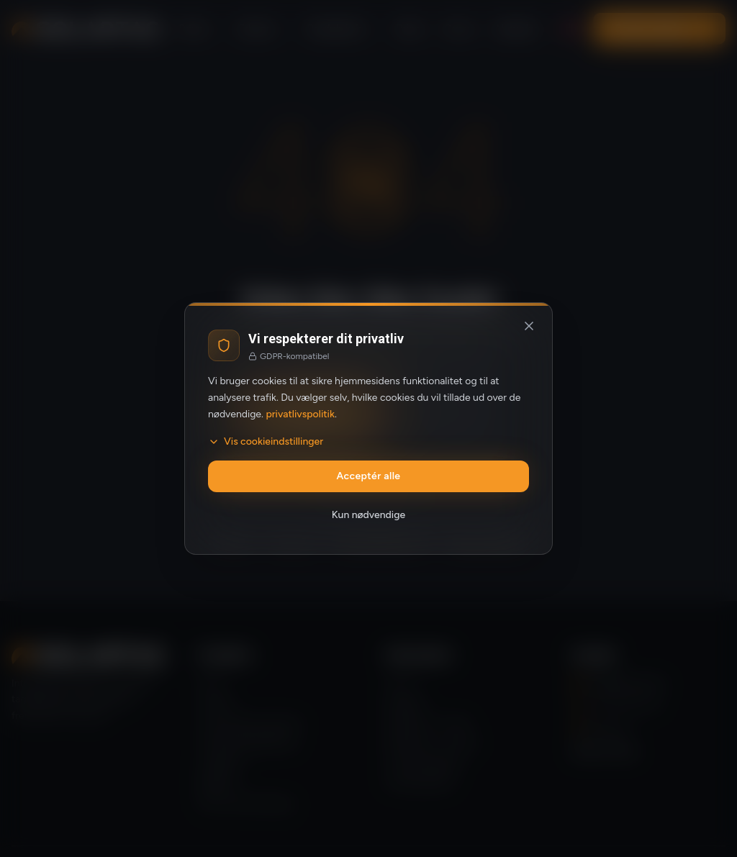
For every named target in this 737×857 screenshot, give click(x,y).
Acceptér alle (369, 476)
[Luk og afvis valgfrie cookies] (529, 325)
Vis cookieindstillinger (265, 441)
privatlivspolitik (300, 414)
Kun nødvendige (368, 515)
